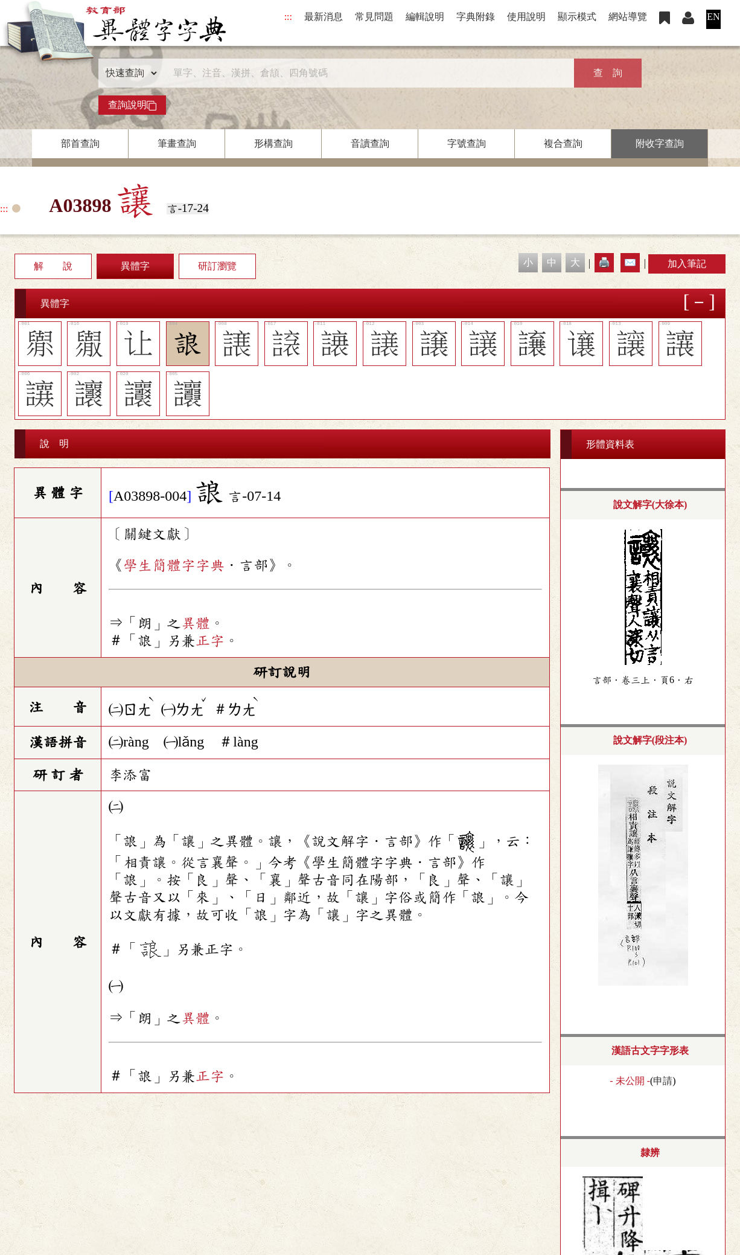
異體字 (135, 266)
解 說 (53, 266)
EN (713, 16)
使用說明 (526, 16)
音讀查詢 (370, 143)
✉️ (630, 262)
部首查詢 (80, 143)
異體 (195, 623)
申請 (662, 1081)
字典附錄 (475, 16)
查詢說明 (132, 105)
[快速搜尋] (366, 73)
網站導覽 (627, 16)
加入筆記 (687, 263)
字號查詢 (466, 143)
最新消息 (323, 16)
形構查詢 (273, 143)
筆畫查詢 (177, 143)
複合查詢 (563, 143)
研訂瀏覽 (217, 266)
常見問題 (374, 16)
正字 (210, 641)
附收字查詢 (660, 143)
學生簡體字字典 (174, 565)
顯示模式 (577, 16)
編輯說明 (425, 16)
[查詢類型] (128, 73)
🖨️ (604, 262)
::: (288, 16)
